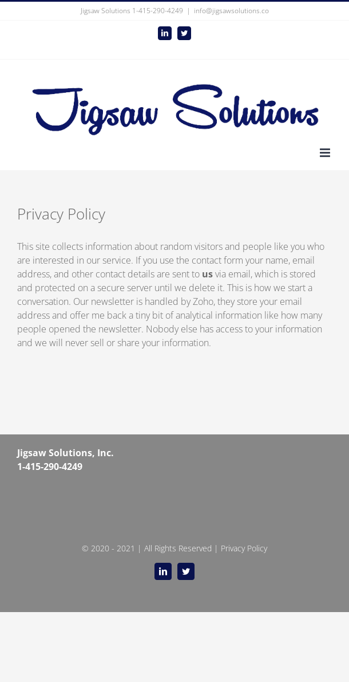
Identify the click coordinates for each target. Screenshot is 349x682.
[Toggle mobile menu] (326, 153)
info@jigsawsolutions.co (231, 10)
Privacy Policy (244, 548)
